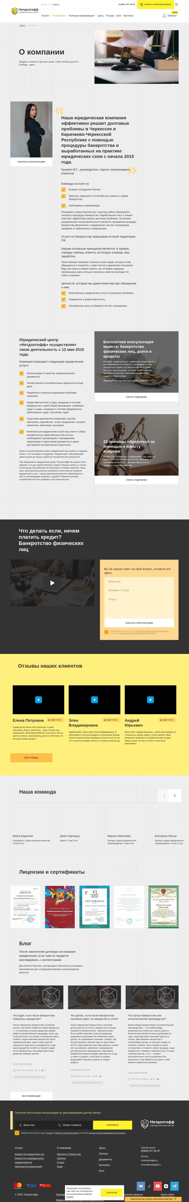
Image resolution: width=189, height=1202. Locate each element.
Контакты (129, 15)
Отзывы (110, 15)
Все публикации (31, 1118)
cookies (69, 1197)
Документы (105, 1182)
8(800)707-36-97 (150, 1173)
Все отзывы (31, 762)
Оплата (103, 1176)
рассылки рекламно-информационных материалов (137, 633)
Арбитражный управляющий (28, 1189)
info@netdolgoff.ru (149, 1183)
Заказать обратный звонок (154, 4)
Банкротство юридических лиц (29, 1177)
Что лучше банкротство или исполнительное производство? (149, 1033)
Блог (119, 15)
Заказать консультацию (31, 163)
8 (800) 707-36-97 (125, 4)
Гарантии (61, 1181)
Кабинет (169, 16)
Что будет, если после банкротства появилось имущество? (36, 1033)
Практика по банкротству (69, 1177)
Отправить (112, 1148)
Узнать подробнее (136, 398)
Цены (101, 15)
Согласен (111, 1193)
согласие (139, 631)
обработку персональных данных (157, 631)
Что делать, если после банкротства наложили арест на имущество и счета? (94, 1035)
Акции (60, 1189)
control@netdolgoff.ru (151, 1187)
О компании (59, 15)
